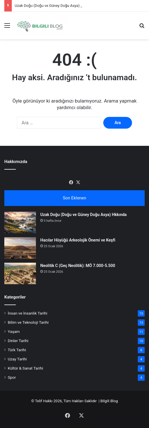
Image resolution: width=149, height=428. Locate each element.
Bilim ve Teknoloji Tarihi (28, 322)
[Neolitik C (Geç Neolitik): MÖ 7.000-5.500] (20, 273)
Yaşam (14, 331)
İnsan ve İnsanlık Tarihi (27, 313)
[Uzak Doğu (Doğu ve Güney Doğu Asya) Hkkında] (20, 222)
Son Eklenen (74, 198)
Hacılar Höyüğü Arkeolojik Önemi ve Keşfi (77, 240)
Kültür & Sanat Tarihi (25, 368)
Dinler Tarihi (18, 340)
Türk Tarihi (17, 349)
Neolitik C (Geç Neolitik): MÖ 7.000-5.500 (77, 265)
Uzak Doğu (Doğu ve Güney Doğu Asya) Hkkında (54, 5)
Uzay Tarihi (17, 359)
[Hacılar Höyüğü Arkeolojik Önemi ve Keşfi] (20, 248)
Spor (12, 377)
